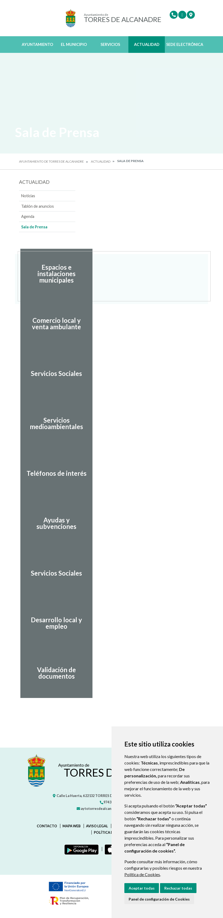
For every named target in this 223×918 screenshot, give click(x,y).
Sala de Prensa (34, 227)
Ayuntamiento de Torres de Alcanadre (51, 161)
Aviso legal (97, 826)
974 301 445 (110, 802)
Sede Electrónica (184, 44)
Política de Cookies (142, 874)
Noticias (28, 195)
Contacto (47, 826)
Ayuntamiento (37, 44)
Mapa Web (71, 826)
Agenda (27, 216)
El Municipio (74, 44)
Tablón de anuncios (37, 206)
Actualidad (146, 44)
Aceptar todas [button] (142, 888)
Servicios (110, 44)
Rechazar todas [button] (178, 888)
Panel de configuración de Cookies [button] (159, 899)
